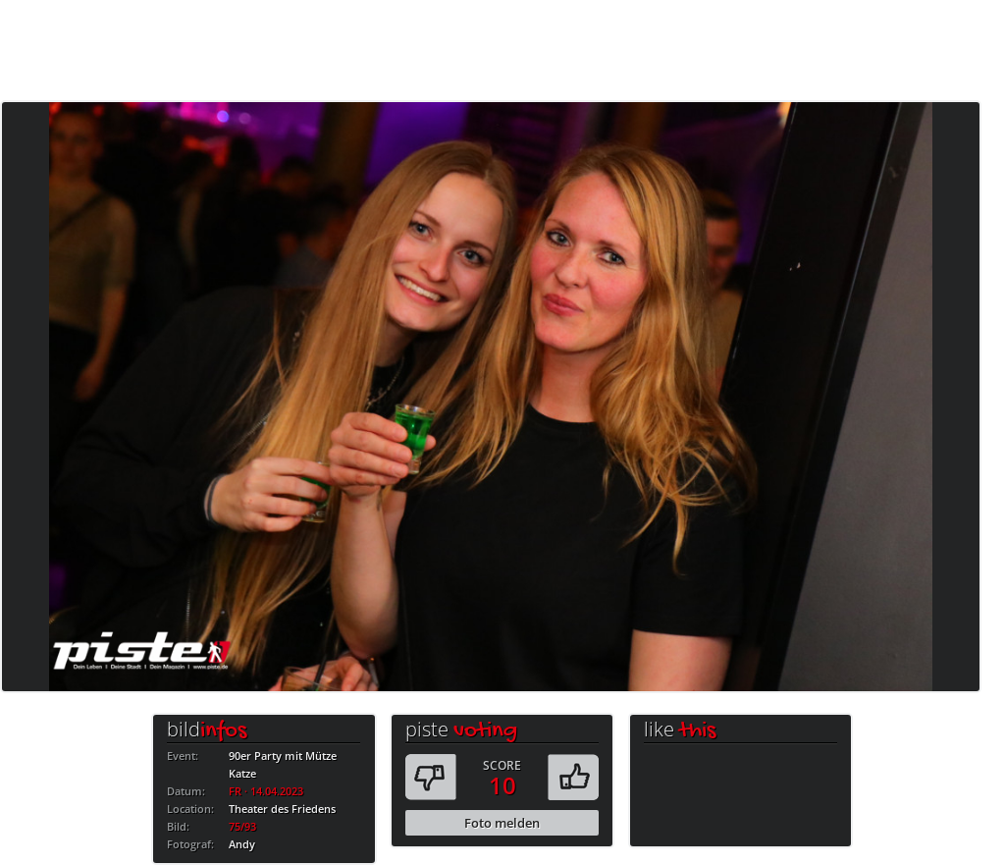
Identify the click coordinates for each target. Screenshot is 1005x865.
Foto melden (502, 823)
